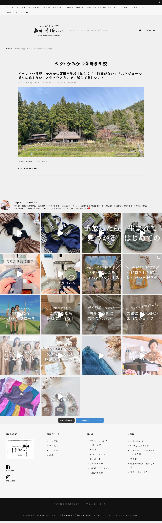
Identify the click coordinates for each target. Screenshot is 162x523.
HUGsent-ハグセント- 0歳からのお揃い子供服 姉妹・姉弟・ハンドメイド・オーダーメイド (79, 515)
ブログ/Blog (11, 13)
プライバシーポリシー (141, 472)
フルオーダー (96, 463)
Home (9, 49)
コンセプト (97, 445)
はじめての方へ (97, 473)
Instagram (10, 478)
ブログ (133, 459)
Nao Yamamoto (46, 83)
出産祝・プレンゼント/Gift (134, 7)
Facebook (10, 468)
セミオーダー (96, 459)
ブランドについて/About (18, 7)
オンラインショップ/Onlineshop (48, 7)
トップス (53, 441)
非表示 (160, 2)
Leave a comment (66, 83)
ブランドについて (99, 441)
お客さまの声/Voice (74, 7)
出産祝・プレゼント (100, 468)
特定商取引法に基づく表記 (67, 504)
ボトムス (53, 446)
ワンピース (54, 450)
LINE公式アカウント (140, 446)
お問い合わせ (137, 441)
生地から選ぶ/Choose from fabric (103, 7)
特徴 (94, 449)
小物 (51, 455)
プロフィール (99, 454)
